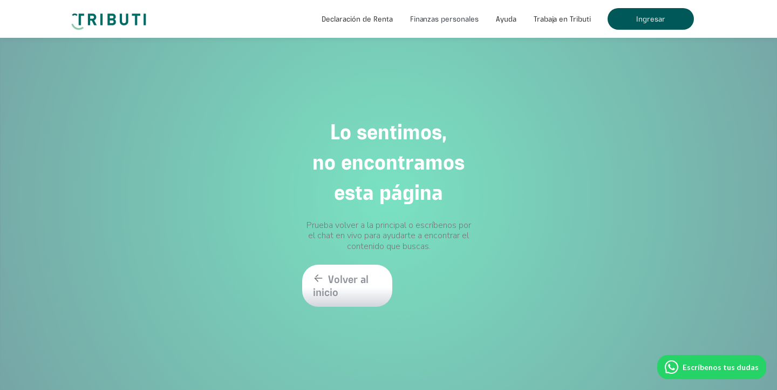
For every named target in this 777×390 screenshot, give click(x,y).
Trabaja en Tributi (562, 19)
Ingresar (650, 19)
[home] (111, 16)
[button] (357, 19)
